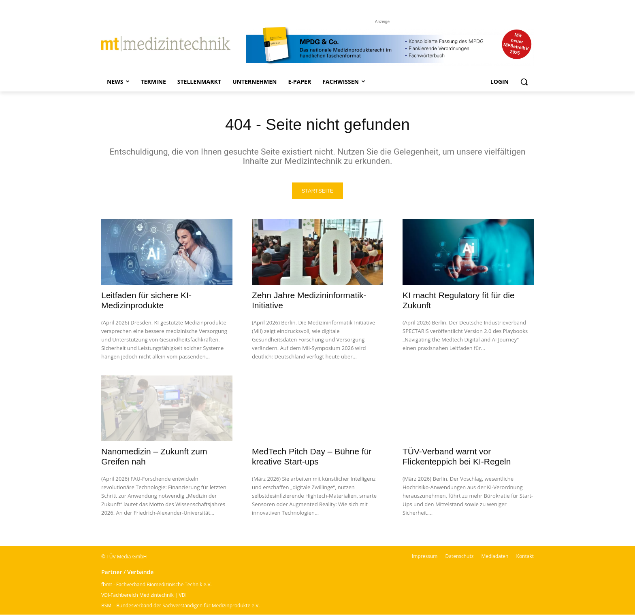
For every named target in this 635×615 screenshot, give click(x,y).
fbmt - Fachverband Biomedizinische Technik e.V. (156, 584)
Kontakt (525, 556)
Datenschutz (459, 556)
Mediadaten (494, 556)
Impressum (424, 556)
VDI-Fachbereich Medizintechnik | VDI (144, 595)
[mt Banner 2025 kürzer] (390, 46)
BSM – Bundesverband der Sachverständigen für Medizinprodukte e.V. (180, 605)
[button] (524, 81)
